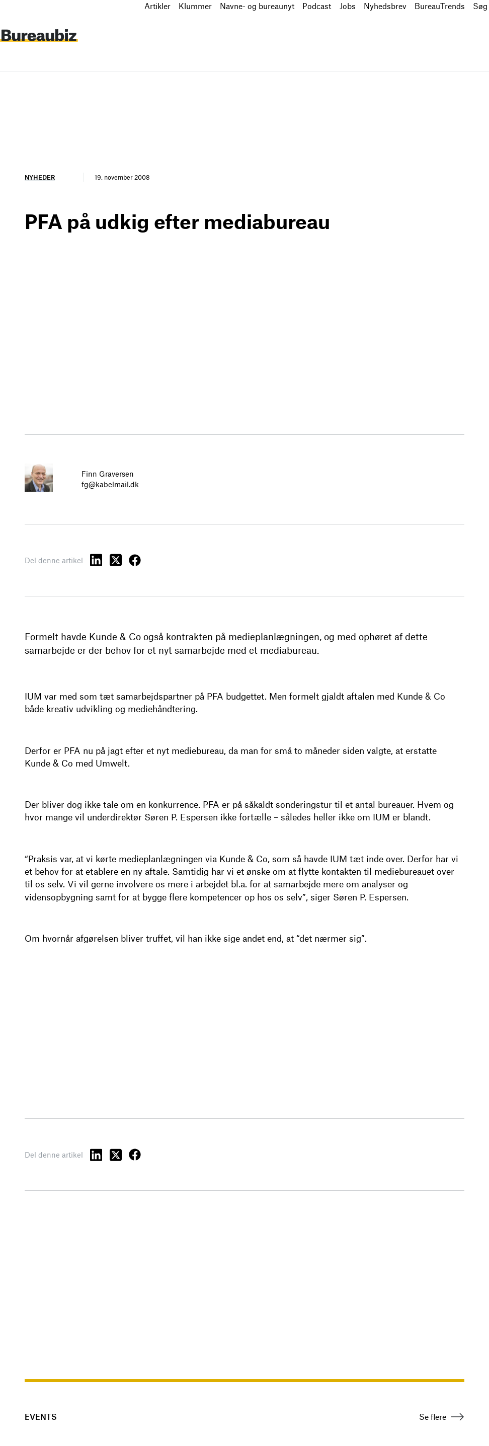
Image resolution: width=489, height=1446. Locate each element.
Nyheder (40, 177)
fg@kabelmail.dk (110, 484)
